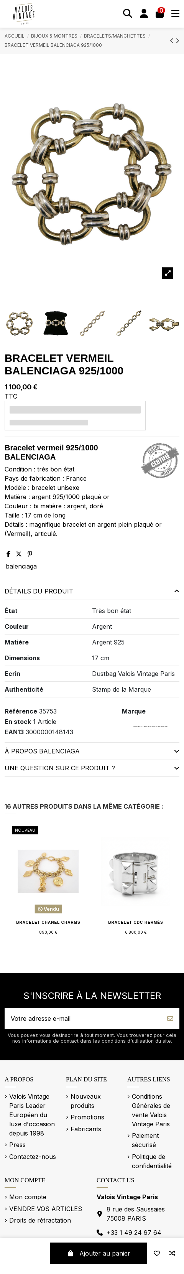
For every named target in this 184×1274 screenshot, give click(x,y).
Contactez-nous (32, 1156)
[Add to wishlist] (157, 1253)
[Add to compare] (172, 1253)
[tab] (92, 591)
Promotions (87, 1117)
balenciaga (21, 566)
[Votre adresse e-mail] (83, 1018)
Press (17, 1145)
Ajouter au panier (98, 1253)
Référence (21, 711)
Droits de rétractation (40, 1220)
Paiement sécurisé (145, 1140)
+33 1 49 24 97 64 (134, 1232)
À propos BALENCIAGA (92, 751)
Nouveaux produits (86, 1101)
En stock (18, 721)
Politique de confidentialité (152, 1161)
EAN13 (14, 732)
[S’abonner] (170, 1018)
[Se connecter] (144, 14)
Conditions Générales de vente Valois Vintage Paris (151, 1110)
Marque (134, 711)
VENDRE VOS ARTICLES (45, 1209)
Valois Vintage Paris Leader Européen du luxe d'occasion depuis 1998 (32, 1115)
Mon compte (27, 1197)
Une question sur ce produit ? (92, 768)
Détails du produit (92, 591)
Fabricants (86, 1129)
